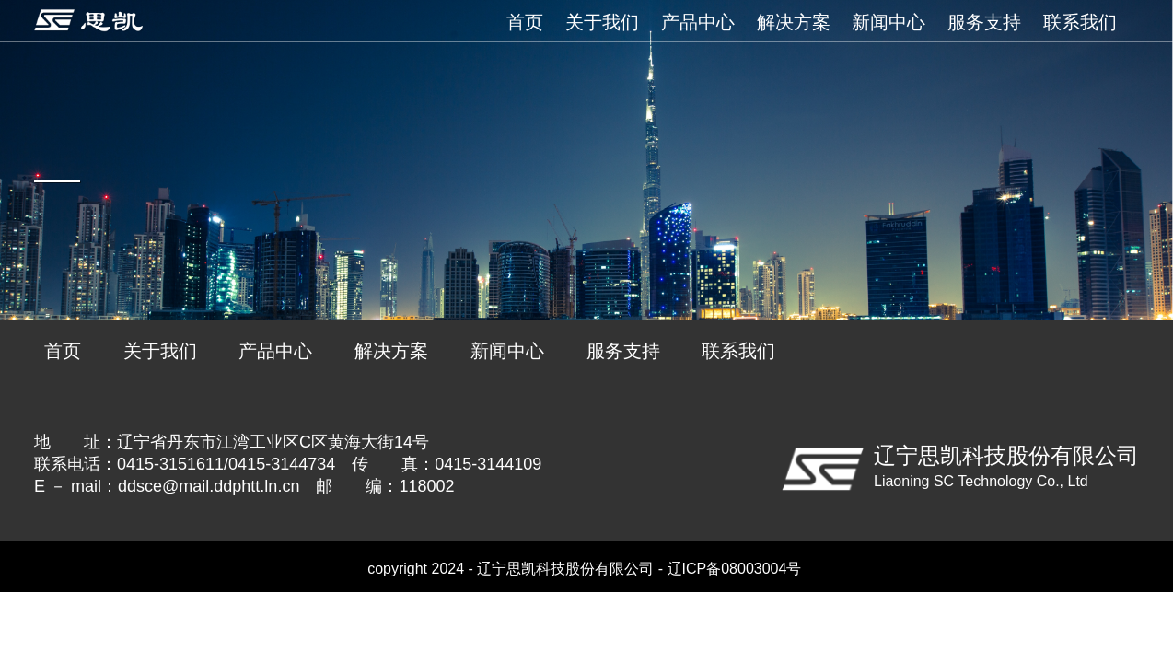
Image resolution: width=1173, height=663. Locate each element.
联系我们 (1080, 22)
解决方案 (793, 22)
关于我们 (602, 22)
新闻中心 (888, 22)
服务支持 (984, 22)
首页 (524, 22)
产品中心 (698, 22)
